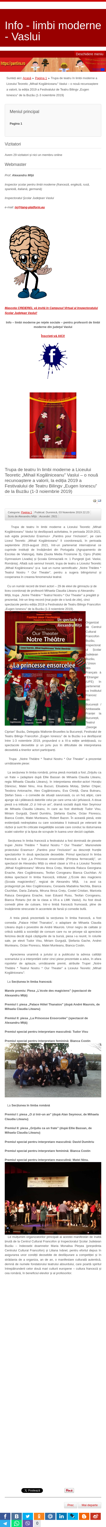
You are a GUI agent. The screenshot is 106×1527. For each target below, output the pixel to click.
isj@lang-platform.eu (30, 207)
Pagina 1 (41, 78)
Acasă (27, 78)
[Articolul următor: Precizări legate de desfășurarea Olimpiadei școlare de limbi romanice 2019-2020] (89, 1505)
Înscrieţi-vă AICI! (53, 336)
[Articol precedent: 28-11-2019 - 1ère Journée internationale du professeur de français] (70, 1505)
